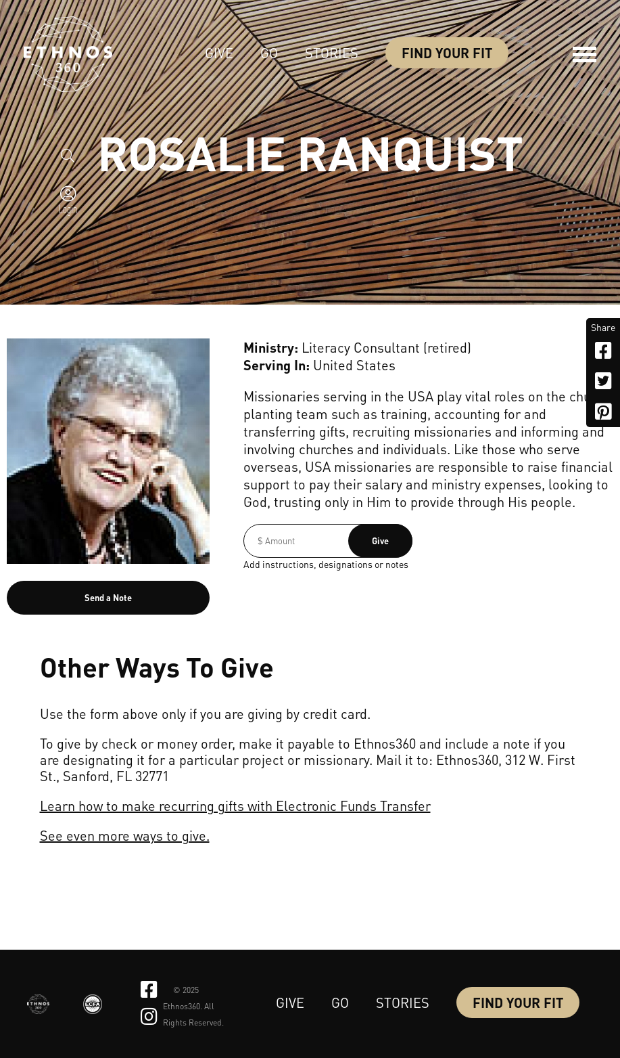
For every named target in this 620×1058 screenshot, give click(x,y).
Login (68, 208)
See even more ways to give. (125, 835)
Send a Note (108, 597)
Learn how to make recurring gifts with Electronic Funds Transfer (235, 805)
